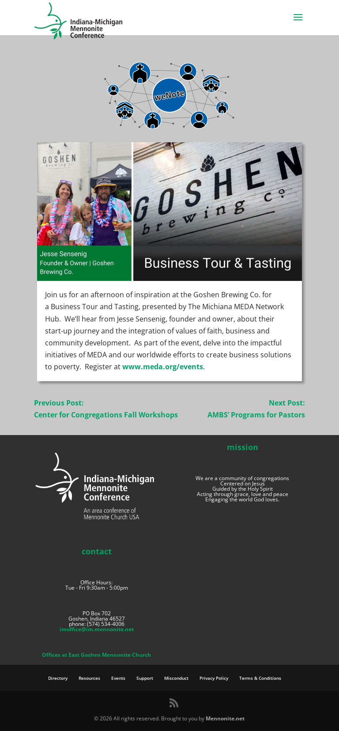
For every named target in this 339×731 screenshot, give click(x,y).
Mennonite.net (225, 718)
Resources (89, 678)
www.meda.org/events (162, 366)
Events (118, 678)
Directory (58, 678)
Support (144, 678)
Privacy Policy (214, 678)
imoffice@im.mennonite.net (97, 629)
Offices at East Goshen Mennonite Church (96, 655)
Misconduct (176, 678)
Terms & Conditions (260, 678)
